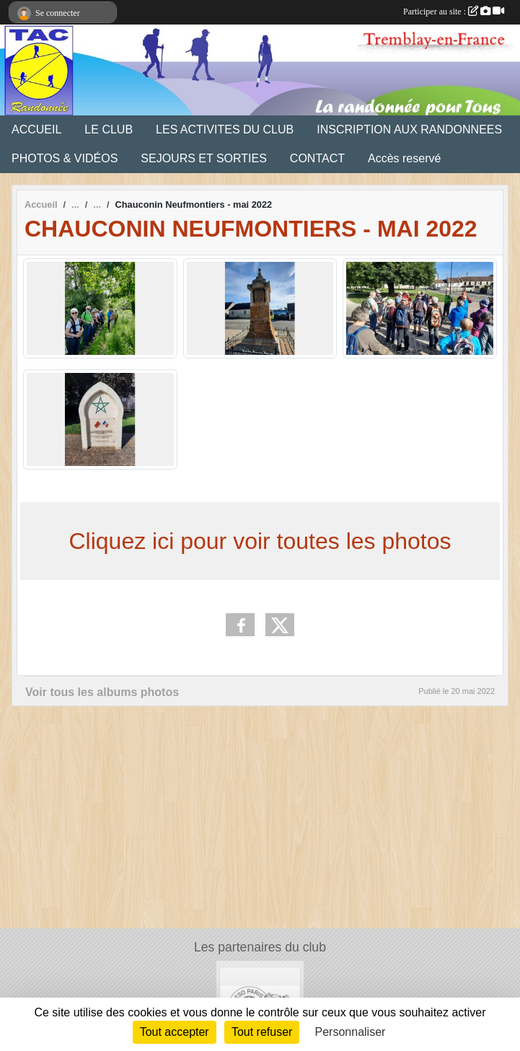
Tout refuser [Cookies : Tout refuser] (262, 1032)
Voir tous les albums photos (102, 692)
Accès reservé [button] (404, 158)
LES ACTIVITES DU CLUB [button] (225, 129)
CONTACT (317, 158)
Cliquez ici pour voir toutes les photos (260, 541)
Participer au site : (453, 11)
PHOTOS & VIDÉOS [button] (65, 158)
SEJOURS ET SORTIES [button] (204, 158)
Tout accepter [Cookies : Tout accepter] (174, 1032)
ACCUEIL (36, 129)
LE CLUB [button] (108, 129)
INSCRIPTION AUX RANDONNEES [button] (409, 129)
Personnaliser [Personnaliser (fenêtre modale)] (350, 1032)
